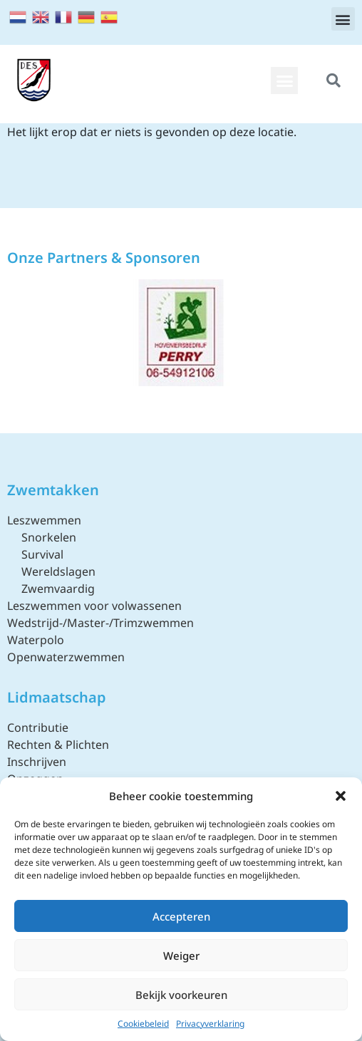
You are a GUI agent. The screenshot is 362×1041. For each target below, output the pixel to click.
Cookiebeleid (143, 1023)
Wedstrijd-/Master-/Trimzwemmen (100, 623)
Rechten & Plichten (58, 744)
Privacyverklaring (210, 1023)
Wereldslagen (58, 571)
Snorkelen (48, 537)
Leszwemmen (44, 520)
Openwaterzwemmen (66, 657)
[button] (340, 796)
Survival (42, 554)
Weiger (181, 955)
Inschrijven (36, 762)
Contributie (37, 727)
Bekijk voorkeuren (181, 995)
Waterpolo (35, 640)
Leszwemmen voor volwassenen (94, 605)
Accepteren (181, 916)
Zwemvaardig (58, 588)
